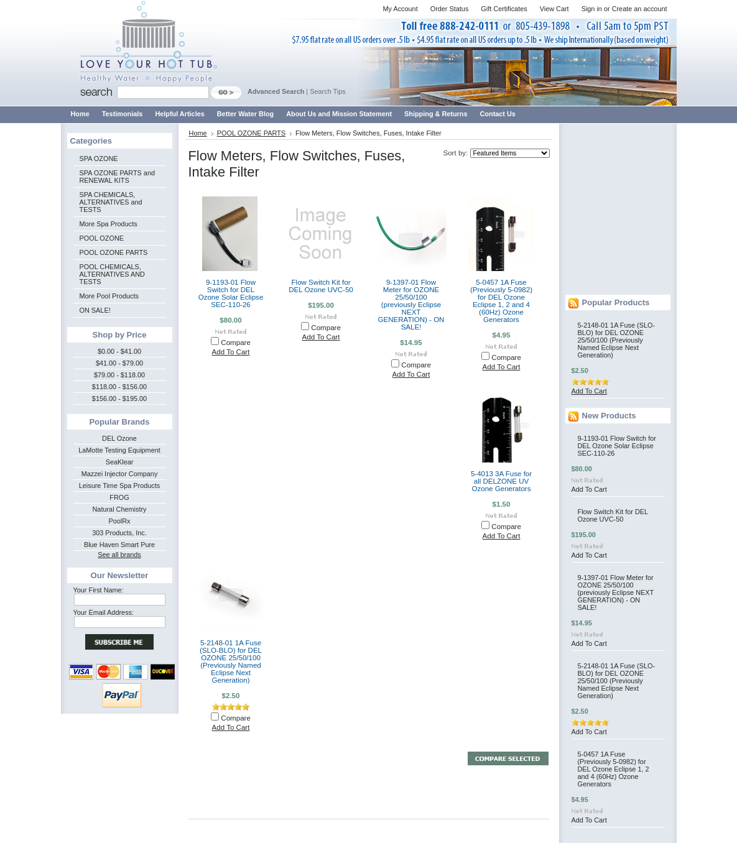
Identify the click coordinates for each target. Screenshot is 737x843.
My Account (399, 8)
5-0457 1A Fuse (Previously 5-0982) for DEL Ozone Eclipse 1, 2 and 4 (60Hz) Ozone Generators (501, 301)
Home (198, 133)
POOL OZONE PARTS (114, 252)
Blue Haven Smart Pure (119, 544)
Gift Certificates (504, 8)
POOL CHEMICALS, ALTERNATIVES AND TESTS (112, 274)
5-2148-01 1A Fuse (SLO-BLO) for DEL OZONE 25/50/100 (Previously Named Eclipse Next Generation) (231, 661)
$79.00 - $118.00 (119, 375)
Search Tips (327, 91)
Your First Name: (98, 590)
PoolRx (119, 521)
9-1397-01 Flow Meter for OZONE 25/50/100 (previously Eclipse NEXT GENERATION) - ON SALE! (411, 305)
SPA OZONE (99, 158)
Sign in (592, 8)
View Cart (554, 8)
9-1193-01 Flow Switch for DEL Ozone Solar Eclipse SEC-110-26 (231, 293)
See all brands (119, 554)
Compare (236, 342)
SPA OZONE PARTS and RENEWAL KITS (117, 176)
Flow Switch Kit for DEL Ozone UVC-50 (321, 286)
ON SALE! (95, 310)
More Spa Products (108, 224)
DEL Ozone (119, 438)
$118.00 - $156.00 (119, 386)
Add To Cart (231, 352)
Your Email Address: (103, 612)
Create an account (639, 8)
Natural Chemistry (119, 509)
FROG (119, 497)
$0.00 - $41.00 (119, 351)
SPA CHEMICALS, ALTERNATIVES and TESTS (111, 202)
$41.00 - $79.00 (119, 363)
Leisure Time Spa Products (119, 485)
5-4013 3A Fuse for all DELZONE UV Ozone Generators (501, 481)
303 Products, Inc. (119, 533)
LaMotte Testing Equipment (119, 450)
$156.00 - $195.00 (119, 398)
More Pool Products (109, 296)
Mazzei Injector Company (119, 473)
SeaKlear (120, 462)
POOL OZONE (102, 238)
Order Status (449, 8)
